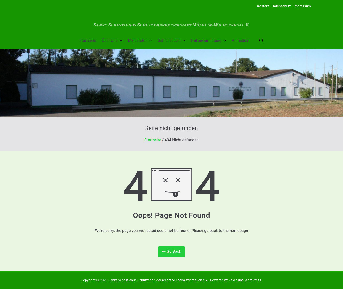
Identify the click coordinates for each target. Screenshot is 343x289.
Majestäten (140, 40)
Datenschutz (281, 6)
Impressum (302, 6)
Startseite (87, 40)
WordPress (253, 280)
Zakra (233, 280)
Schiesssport (171, 40)
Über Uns (112, 40)
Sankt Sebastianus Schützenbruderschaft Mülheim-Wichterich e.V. (171, 24)
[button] (120, 40)
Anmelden (240, 40)
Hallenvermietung (208, 40)
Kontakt (263, 6)
